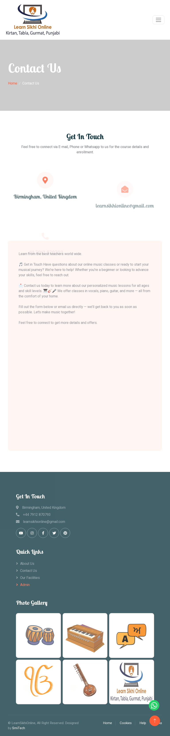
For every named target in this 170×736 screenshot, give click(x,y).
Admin (25, 585)
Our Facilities (30, 577)
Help (142, 723)
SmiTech (18, 728)
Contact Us (28, 570)
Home (12, 83)
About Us (27, 563)
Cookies (126, 723)
